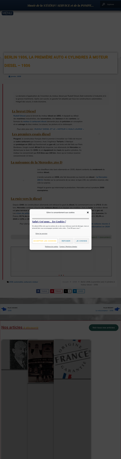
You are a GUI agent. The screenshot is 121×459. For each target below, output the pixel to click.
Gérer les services (41, 233)
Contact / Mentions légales (68, 246)
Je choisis (81, 241)
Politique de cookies (51, 246)
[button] (88, 212)
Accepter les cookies (44, 241)
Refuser (66, 241)
